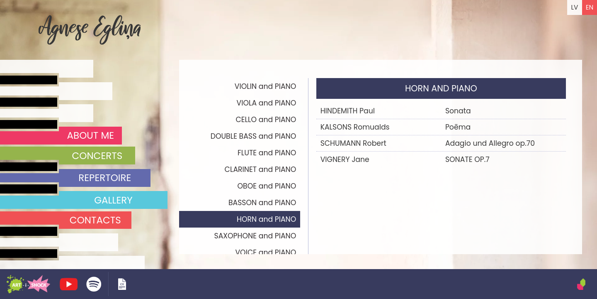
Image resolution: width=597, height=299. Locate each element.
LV (574, 7)
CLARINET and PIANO (260, 169)
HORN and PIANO (266, 219)
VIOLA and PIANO (266, 103)
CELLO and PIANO (265, 120)
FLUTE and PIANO (267, 153)
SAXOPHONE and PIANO (255, 236)
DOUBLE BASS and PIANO (253, 136)
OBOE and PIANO (267, 186)
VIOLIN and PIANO (265, 86)
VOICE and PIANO (265, 252)
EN (590, 7)
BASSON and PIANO (262, 203)
